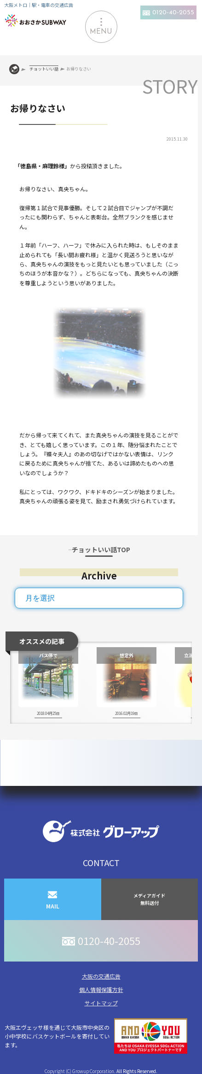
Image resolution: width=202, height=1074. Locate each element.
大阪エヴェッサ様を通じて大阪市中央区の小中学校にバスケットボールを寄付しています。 (96, 1035)
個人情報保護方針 (101, 989)
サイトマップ (101, 1003)
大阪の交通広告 (101, 976)
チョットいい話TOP (101, 549)
